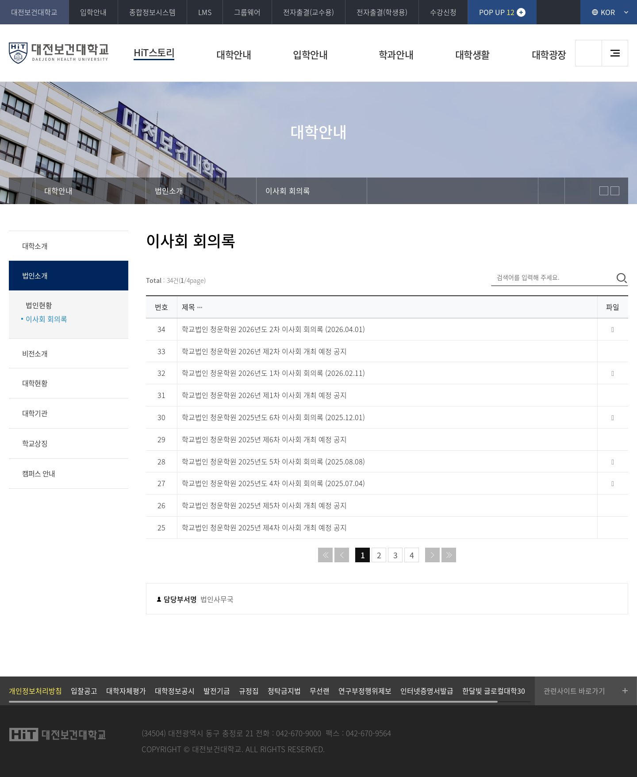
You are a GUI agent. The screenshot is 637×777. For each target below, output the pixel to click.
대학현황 (34, 383)
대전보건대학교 (34, 12)
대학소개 (34, 245)
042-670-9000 (298, 732)
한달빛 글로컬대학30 (493, 690)
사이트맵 (615, 53)
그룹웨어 (247, 12)
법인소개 (34, 275)
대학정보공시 (175, 690)
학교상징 (34, 443)
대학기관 (34, 413)
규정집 (249, 690)
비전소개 (34, 353)
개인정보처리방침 (35, 690)
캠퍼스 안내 (38, 473)
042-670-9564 (368, 732)
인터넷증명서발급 (426, 690)
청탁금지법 (284, 690)
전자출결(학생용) (382, 12)
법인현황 (39, 305)
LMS (204, 12)
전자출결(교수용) (308, 12)
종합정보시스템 (152, 12)
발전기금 (216, 690)
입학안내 (93, 12)
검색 (588, 53)
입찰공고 (84, 690)
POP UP (496, 12)
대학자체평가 (126, 690)
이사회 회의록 (46, 319)
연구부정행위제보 (364, 690)
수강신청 (443, 12)
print (577, 191)
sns (551, 191)
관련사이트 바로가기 (574, 690)
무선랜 (320, 690)
